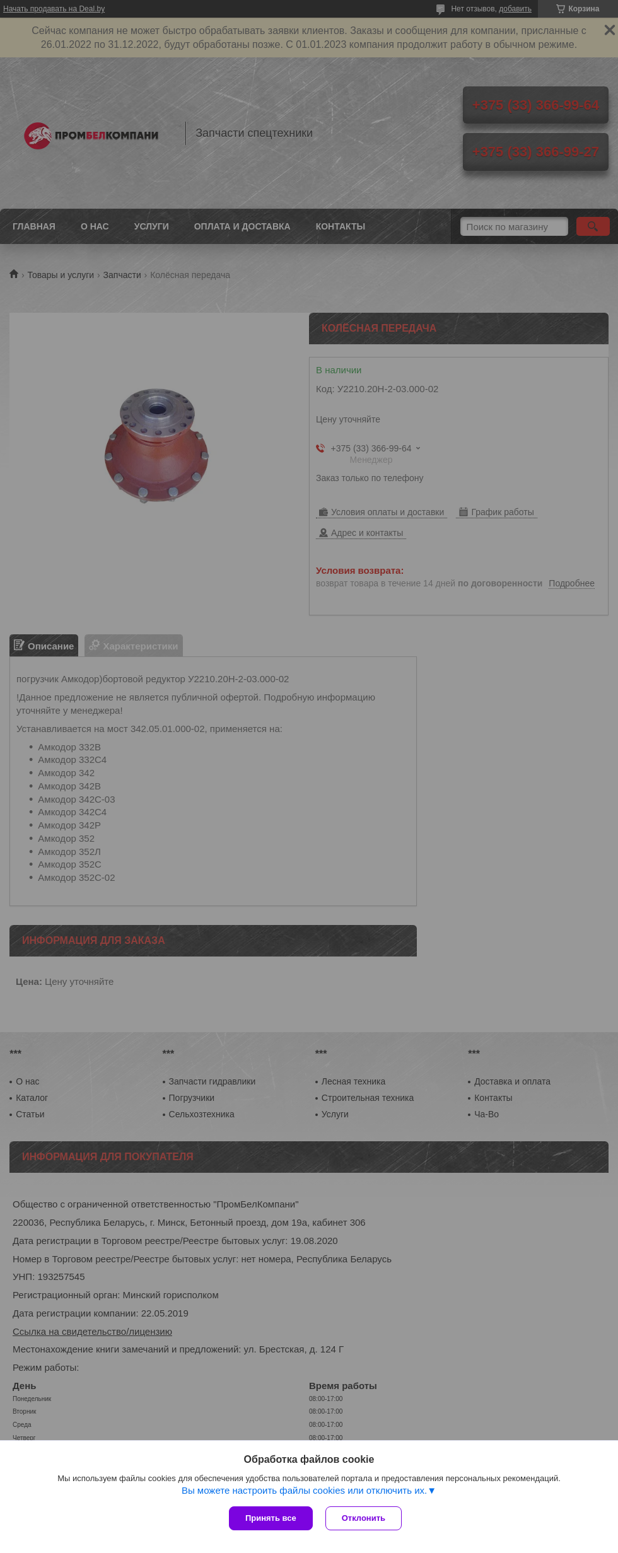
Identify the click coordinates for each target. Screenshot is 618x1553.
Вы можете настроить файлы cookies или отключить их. (304, 1490)
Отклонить (363, 1518)
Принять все (270, 1518)
